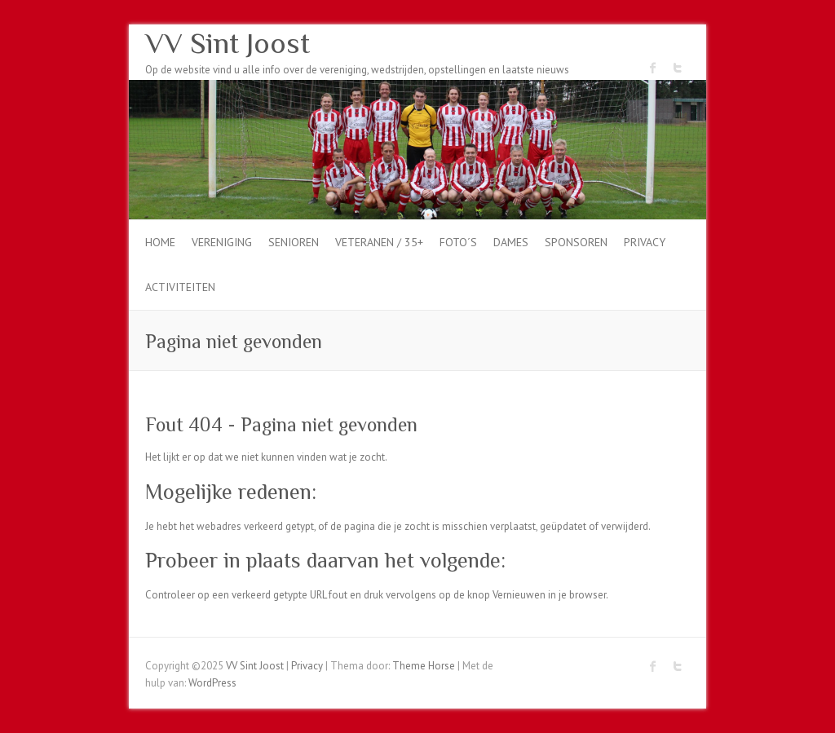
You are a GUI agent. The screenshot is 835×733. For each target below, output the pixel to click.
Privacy (644, 242)
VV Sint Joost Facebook (653, 67)
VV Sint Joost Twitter (677, 67)
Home (160, 242)
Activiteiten (180, 287)
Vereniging (222, 242)
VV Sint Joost (227, 43)
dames (510, 242)
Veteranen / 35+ (379, 242)
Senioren (293, 242)
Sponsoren (576, 242)
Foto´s (458, 242)
